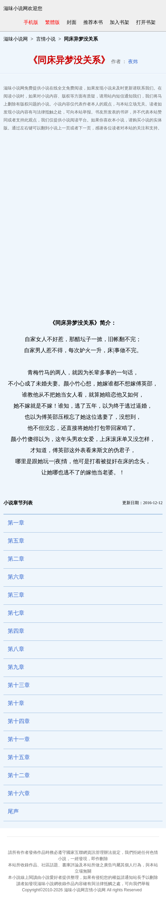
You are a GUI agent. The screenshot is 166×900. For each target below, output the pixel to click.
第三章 (16, 595)
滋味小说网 (15, 39)
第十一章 (19, 739)
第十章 (16, 703)
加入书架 (119, 22)
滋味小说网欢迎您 (22, 8)
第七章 (16, 613)
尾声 (13, 811)
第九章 (16, 667)
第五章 (16, 541)
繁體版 (52, 22)
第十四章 (19, 721)
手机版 (31, 22)
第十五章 (19, 757)
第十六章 (19, 793)
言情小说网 (95, 890)
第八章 (16, 649)
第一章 (16, 523)
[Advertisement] (83, 222)
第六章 (16, 577)
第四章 (16, 631)
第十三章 (19, 685)
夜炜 (133, 61)
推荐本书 (93, 22)
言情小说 (46, 39)
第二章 (16, 559)
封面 (71, 22)
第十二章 (19, 775)
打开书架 (146, 22)
